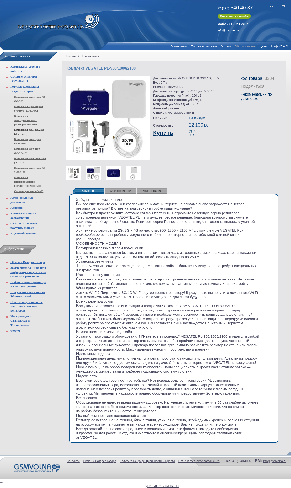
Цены (263, 46)
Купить (163, 133)
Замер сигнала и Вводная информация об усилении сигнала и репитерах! (28, 272)
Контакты (73, 461)
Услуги (226, 46)
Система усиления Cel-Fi (28, 191)
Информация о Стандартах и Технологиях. (20, 321)
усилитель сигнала (162, 486)
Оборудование (244, 46)
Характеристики (120, 191)
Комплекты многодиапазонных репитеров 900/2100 (25, 120)
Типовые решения (204, 46)
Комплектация (152, 191)
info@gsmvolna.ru (230, 30)
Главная (71, 56)
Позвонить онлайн (234, 16)
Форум (15, 330)
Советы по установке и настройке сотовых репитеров (26, 306)
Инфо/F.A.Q (279, 46)
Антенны (16, 207)
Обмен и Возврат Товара (27, 262)
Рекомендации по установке (256, 96)
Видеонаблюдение (23, 233)
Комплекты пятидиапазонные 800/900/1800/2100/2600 (27, 181)
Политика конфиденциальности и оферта (147, 461)
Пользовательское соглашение (199, 461)
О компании (178, 46)
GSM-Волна (233, 24)
